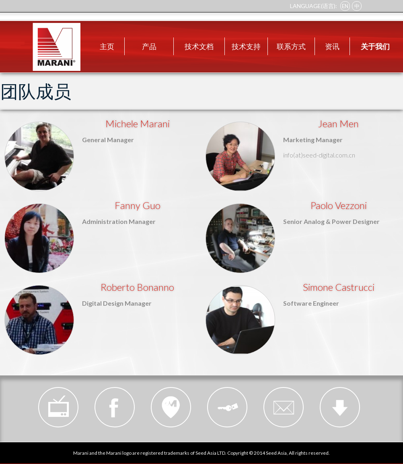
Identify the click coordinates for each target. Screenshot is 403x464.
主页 (107, 46)
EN (345, 6)
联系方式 (291, 46)
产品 (149, 46)
